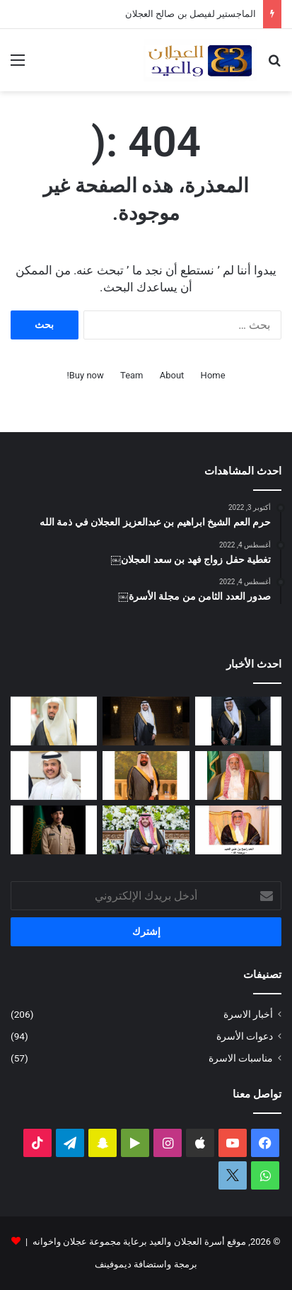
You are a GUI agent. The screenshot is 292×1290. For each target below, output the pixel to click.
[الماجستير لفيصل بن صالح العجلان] (146, 721)
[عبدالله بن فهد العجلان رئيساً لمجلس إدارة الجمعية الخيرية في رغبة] (54, 721)
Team (132, 375)
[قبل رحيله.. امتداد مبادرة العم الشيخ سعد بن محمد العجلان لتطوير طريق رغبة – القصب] (238, 775)
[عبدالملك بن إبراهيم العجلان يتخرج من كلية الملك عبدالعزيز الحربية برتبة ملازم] (54, 830)
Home (213, 375)
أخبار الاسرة (248, 1014)
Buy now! (84, 375)
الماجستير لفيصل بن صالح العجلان (190, 13)
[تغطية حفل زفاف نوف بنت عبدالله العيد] (146, 830)
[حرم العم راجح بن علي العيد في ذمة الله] (238, 830)
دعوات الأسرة (244, 1036)
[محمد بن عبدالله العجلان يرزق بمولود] (54, 775)
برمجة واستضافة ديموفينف (146, 1264)
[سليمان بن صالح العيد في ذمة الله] (146, 775)
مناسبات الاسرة (241, 1058)
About (172, 375)
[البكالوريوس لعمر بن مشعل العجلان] (238, 721)
